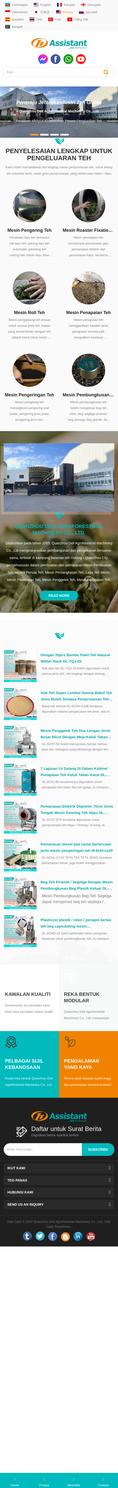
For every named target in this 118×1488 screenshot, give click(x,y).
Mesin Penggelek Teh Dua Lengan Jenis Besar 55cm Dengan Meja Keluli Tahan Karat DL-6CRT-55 (75, 734)
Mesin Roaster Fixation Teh (88, 230)
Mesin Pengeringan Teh (29, 394)
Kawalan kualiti (28, 994)
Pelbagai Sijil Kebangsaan (24, 1064)
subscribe (98, 1149)
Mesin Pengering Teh (29, 230)
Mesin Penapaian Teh (88, 312)
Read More (59, 596)
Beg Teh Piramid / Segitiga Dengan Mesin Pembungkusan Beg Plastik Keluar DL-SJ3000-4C (77, 886)
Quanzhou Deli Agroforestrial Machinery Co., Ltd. (59, 529)
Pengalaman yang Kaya (81, 1064)
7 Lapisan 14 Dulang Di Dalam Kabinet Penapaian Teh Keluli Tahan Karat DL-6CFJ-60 (74, 772)
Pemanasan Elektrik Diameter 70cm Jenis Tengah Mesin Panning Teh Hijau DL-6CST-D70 (77, 810)
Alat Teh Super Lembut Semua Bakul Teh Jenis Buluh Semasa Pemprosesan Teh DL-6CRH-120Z (76, 696)
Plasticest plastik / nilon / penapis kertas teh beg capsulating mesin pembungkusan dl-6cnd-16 (76, 923)
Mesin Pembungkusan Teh (88, 394)
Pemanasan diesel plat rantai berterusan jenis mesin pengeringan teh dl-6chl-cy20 (77, 847)
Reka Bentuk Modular (82, 997)
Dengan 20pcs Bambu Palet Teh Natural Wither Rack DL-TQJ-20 (75, 658)
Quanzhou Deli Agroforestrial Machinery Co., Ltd (59, 111)
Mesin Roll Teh (29, 312)
